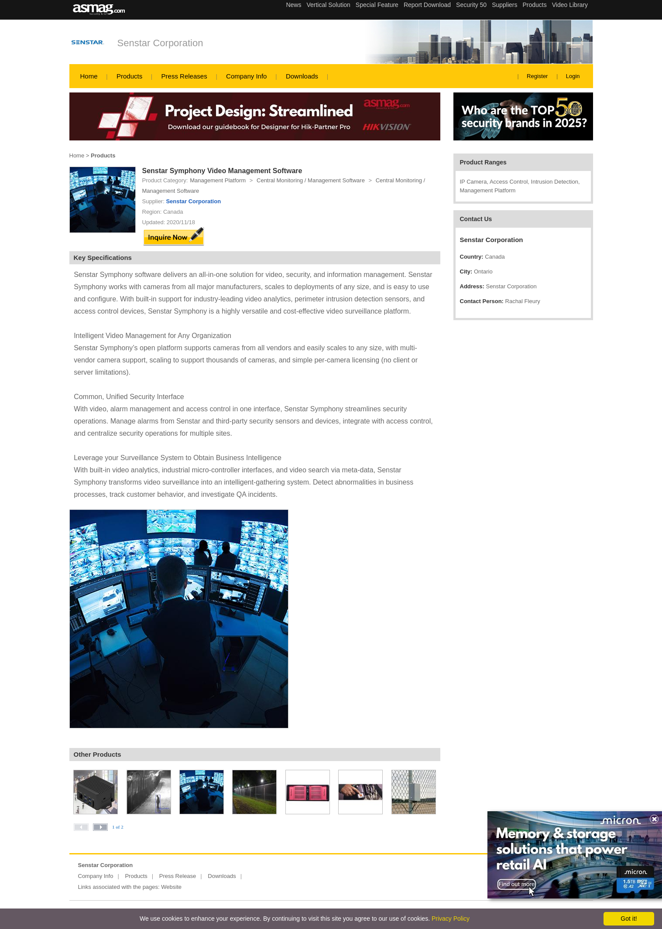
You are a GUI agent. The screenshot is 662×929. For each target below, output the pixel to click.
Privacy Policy (451, 918)
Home (89, 76)
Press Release (177, 876)
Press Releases (184, 76)
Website (171, 887)
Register (537, 76)
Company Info (246, 76)
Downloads (302, 76)
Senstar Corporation (160, 43)
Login (573, 76)
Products (129, 76)
